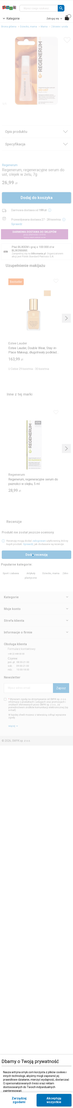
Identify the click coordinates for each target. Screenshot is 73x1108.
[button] (61, 8)
